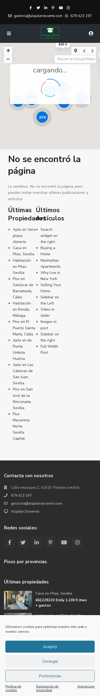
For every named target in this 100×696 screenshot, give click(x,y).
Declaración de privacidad (47, 688)
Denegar (50, 661)
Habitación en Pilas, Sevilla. (22, 266)
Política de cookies (13, 688)
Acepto (50, 646)
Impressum (86, 687)
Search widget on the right (49, 235)
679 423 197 (81, 15)
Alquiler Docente (25, 511)
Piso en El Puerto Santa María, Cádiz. (24, 327)
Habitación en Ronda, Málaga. (22, 309)
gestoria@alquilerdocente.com (36, 503)
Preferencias (50, 676)
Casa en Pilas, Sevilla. (54, 593)
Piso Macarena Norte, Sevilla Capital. (21, 426)
